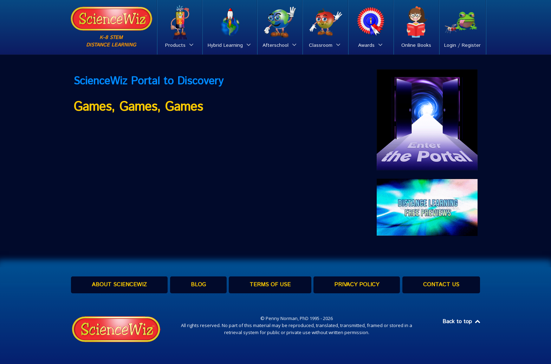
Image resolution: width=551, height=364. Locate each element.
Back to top (461, 322)
